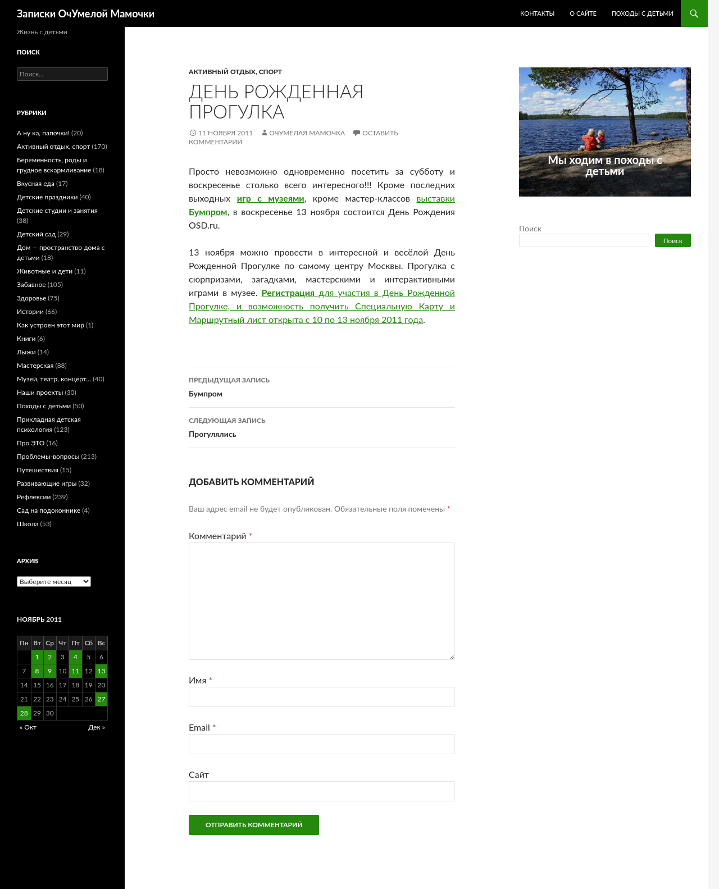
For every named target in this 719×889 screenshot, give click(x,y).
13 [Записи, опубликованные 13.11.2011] (102, 671)
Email (202, 727)
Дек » (96, 727)
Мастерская (35, 365)
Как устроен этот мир (50, 325)
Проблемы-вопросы (48, 456)
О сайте (583, 13)
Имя (200, 679)
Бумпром (322, 385)
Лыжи (26, 352)
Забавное (31, 284)
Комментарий (220, 535)
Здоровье (31, 298)
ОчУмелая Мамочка (307, 133)
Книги (26, 338)
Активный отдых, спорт (235, 71)
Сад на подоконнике (48, 510)
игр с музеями (270, 198)
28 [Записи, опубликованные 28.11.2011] (24, 713)
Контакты (537, 13)
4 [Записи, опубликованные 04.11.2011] (76, 657)
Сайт (199, 774)
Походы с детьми (643, 13)
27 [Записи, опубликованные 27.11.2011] (102, 699)
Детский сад (36, 234)
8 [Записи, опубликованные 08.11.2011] (37, 671)
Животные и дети (44, 271)
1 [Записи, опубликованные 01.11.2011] (37, 657)
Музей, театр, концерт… (54, 379)
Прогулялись (322, 426)
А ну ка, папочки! (43, 133)
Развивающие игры (46, 483)
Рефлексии (34, 497)
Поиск (530, 228)
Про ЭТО (30, 443)
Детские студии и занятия (57, 210)
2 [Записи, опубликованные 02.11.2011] (50, 657)
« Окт (28, 727)
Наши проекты (40, 392)
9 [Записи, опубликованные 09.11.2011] (50, 671)
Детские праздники (47, 197)
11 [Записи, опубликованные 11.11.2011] (75, 671)
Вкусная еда (35, 183)
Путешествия (37, 470)
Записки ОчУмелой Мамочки (85, 13)
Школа (27, 523)
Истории (30, 311)
